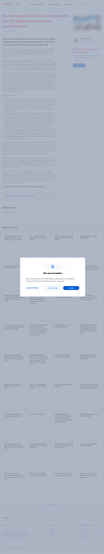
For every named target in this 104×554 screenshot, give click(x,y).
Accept (71, 288)
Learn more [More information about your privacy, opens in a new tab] (60, 281)
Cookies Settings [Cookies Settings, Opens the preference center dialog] (32, 288)
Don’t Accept (53, 288)
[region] (52, 277)
